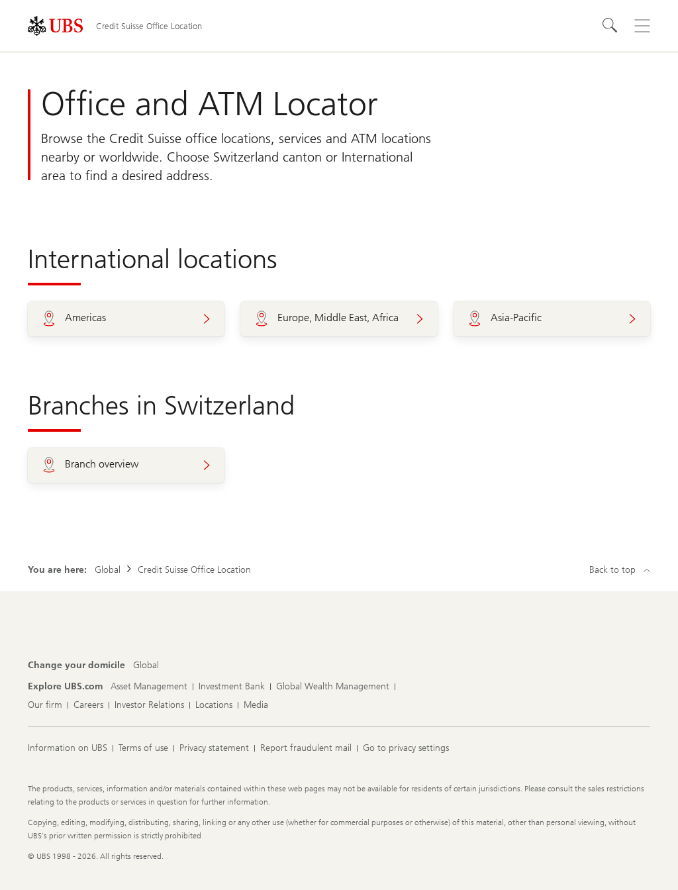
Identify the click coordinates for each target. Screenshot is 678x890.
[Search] (610, 26)
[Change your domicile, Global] (146, 665)
